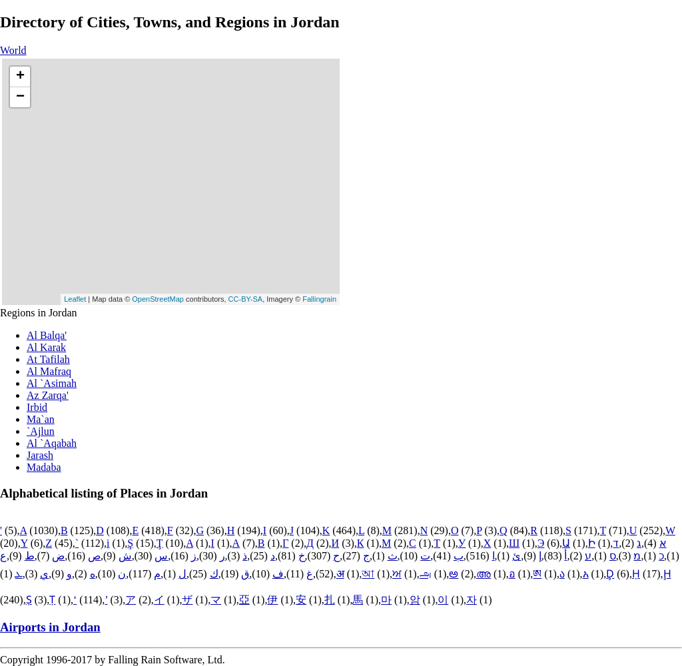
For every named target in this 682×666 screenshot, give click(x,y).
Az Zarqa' (48, 395)
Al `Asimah (52, 383)
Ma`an (41, 419)
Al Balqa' (47, 335)
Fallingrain (319, 299)
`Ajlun (41, 431)
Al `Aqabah (52, 443)
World (13, 50)
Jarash (40, 455)
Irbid (37, 407)
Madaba (44, 467)
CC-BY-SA (245, 299)
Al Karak (46, 347)
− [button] (20, 97)
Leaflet (75, 299)
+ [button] (20, 77)
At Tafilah (48, 359)
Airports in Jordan (50, 627)
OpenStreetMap (158, 299)
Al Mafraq (49, 371)
